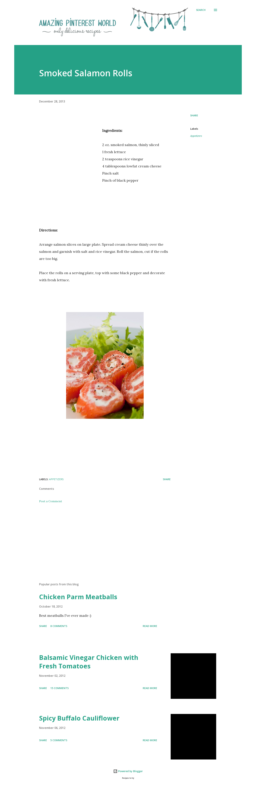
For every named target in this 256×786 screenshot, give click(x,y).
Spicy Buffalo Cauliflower (79, 718)
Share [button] (194, 115)
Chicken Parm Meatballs (78, 596)
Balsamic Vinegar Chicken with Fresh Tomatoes (88, 661)
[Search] (201, 10)
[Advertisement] (69, 159)
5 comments (58, 740)
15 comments (59, 688)
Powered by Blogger (128, 771)
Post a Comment (50, 501)
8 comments (58, 626)
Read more (150, 626)
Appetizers (196, 135)
